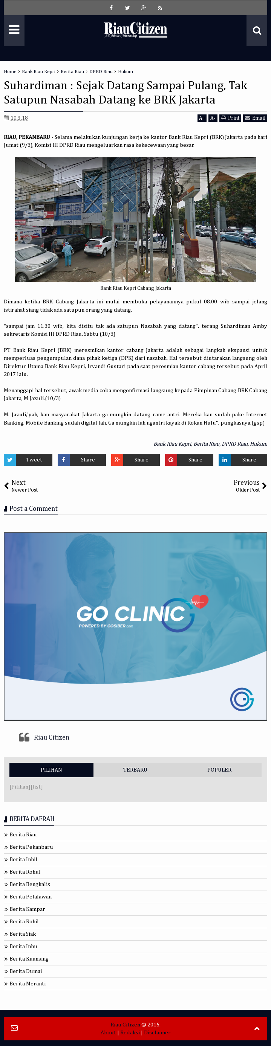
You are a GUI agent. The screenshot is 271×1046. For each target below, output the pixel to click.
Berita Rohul (25, 872)
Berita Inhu (23, 946)
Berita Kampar (27, 909)
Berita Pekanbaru (31, 847)
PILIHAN (51, 770)
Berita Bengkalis (29, 884)
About (108, 1032)
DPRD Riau (235, 444)
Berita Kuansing (29, 959)
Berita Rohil (24, 921)
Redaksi (130, 1032)
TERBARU (135, 770)
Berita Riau (206, 444)
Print (230, 118)
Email (255, 118)
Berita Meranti (27, 984)
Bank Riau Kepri (172, 444)
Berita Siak (22, 934)
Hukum (258, 444)
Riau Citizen (51, 737)
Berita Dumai (25, 971)
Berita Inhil (23, 859)
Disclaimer (157, 1032)
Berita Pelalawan (30, 897)
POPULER (219, 770)
